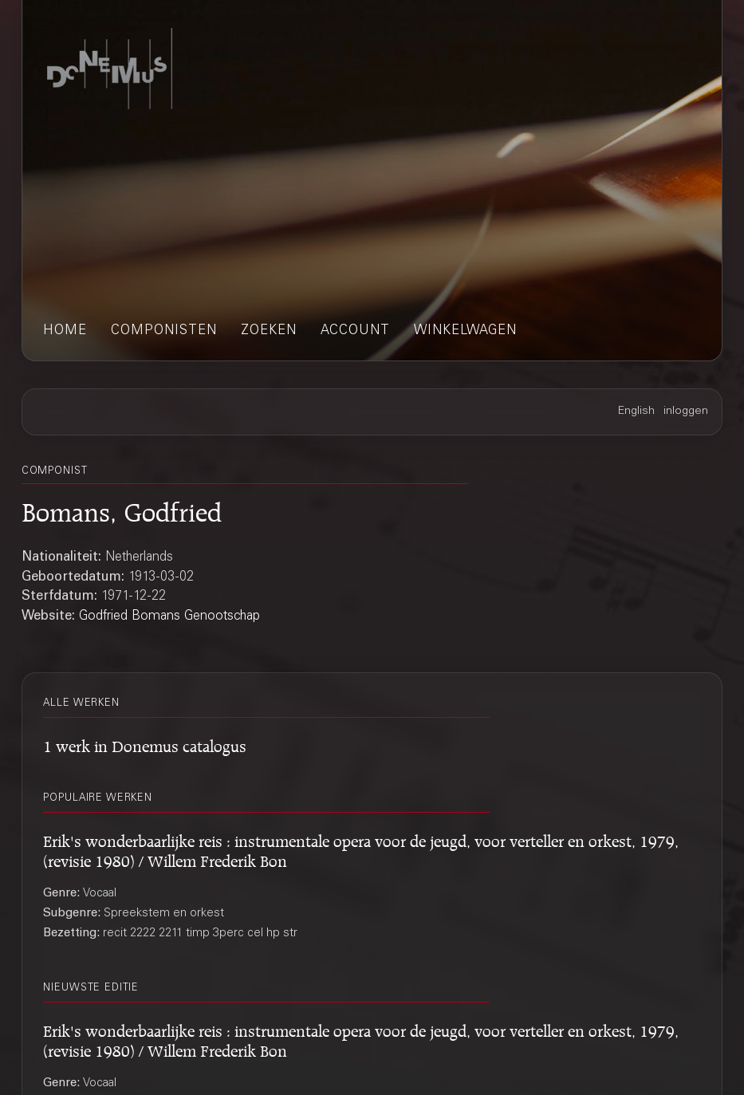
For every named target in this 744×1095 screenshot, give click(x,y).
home (65, 331)
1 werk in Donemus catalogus (144, 743)
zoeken (269, 331)
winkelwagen (465, 331)
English (636, 411)
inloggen (685, 411)
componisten (164, 331)
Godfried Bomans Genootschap (169, 617)
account (355, 331)
